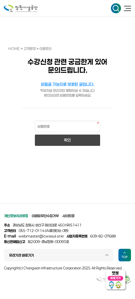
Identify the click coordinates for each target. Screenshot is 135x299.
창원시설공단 (21, 8)
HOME (14, 48)
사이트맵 (68, 216)
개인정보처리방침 (16, 216)
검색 (116, 8)
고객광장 (30, 48)
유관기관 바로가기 (21, 255)
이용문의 (45, 48)
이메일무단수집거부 (45, 216)
